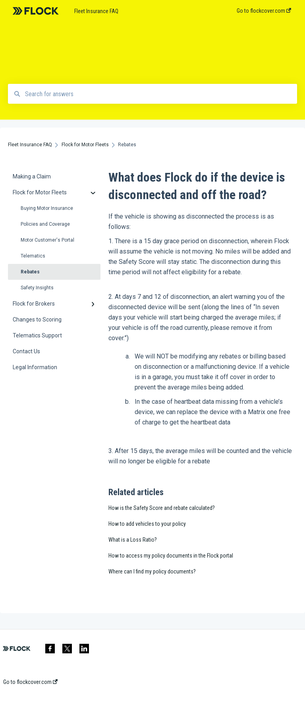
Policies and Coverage (45, 224)
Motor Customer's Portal (47, 240)
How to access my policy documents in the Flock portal (170, 555)
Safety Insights (37, 288)
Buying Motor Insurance (47, 208)
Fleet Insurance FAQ (96, 11)
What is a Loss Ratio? (132, 539)
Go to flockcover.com (30, 682)
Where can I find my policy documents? (152, 571)
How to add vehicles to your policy (147, 524)
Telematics (33, 256)
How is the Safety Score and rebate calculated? (161, 508)
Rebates (30, 272)
